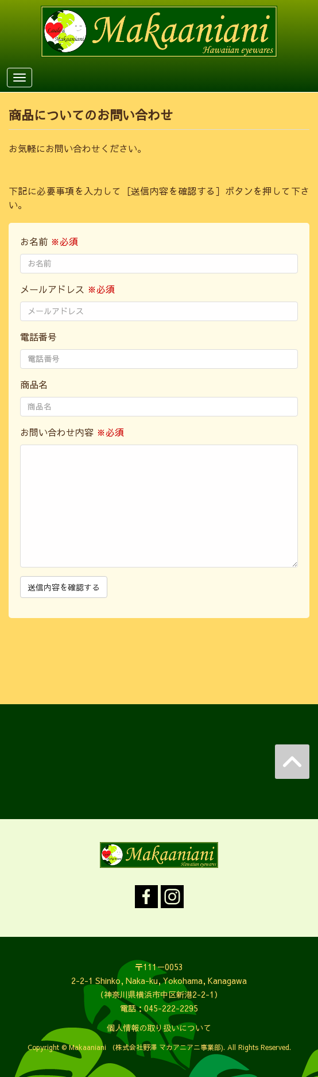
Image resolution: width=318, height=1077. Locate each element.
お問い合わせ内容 (72, 432)
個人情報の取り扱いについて (159, 1027)
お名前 (49, 241)
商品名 (34, 384)
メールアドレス (67, 289)
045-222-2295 (171, 1008)
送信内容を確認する (64, 587)
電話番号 (38, 336)
